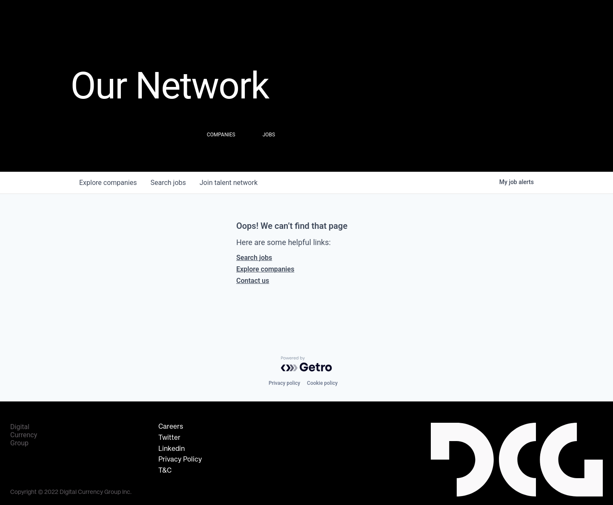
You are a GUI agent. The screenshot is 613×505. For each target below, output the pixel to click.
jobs (168, 183)
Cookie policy (322, 383)
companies (108, 183)
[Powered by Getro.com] (306, 364)
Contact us (252, 281)
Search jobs (254, 258)
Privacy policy (284, 383)
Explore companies (265, 269)
